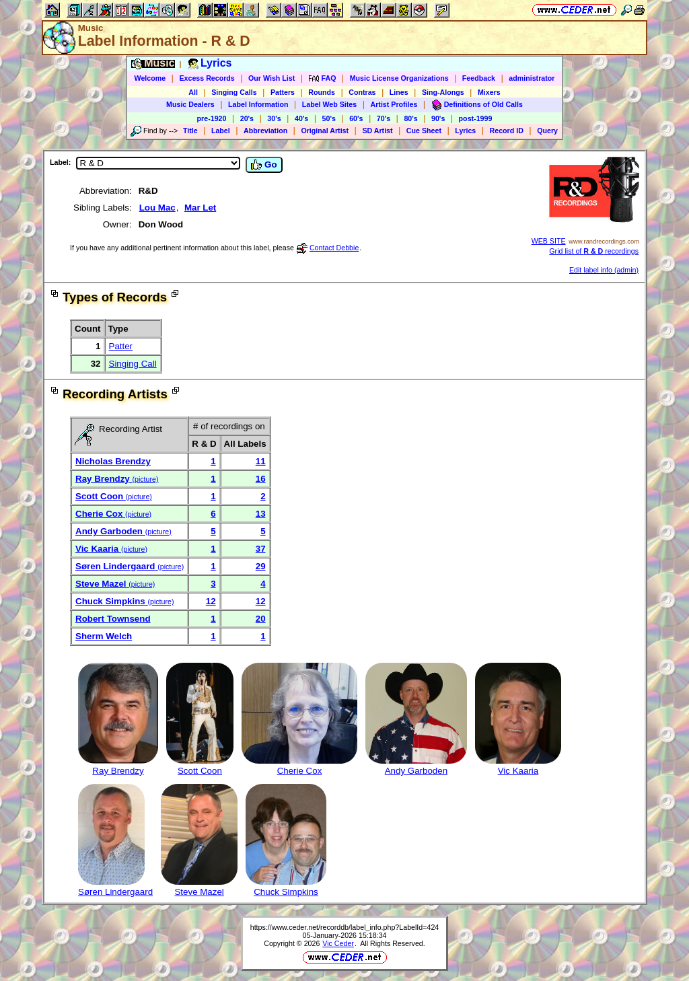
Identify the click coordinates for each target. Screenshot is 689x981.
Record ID (506, 130)
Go (264, 164)
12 (211, 601)
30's (274, 118)
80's (410, 118)
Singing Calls (234, 92)
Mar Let (200, 208)
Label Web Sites (329, 104)
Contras (362, 92)
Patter (121, 346)
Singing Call (133, 364)
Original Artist (325, 130)
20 (261, 619)
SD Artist (377, 130)
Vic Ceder (338, 943)
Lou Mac (157, 208)
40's (301, 118)
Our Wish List (271, 78)
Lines (399, 92)
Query (547, 130)
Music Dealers (190, 104)
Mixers (489, 92)
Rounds (321, 92)
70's (383, 118)
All (193, 92)
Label (220, 130)
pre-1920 (212, 118)
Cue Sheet (423, 130)
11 (261, 461)
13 (261, 514)
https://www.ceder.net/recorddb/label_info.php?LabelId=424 (344, 927)
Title (190, 130)
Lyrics (465, 130)
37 (261, 549)
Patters (282, 92)
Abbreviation (265, 130)
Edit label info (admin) (604, 270)
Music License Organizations (399, 78)
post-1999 (476, 118)
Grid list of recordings (594, 251)
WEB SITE (549, 241)
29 (261, 566)
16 (261, 479)
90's (438, 118)
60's (356, 118)
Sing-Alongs (443, 92)
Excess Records (206, 78)
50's (329, 118)
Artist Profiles (394, 104)
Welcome (150, 78)
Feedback (478, 78)
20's (247, 118)
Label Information (258, 104)
